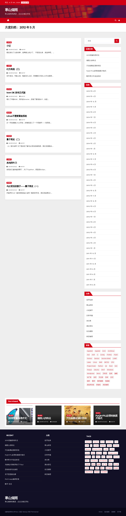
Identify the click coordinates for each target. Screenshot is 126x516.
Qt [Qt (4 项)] (106, 366)
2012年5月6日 (12, 143)
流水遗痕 (106, 512)
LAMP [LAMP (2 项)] (115, 358)
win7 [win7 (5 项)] (103, 370)
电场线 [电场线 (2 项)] (107, 381)
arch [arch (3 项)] (104, 351)
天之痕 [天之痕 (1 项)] (101, 377)
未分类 (88, 321)
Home (100, 512)
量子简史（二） (13, 139)
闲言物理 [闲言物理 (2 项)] (105, 385)
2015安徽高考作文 (93, 55)
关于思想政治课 (10, 474)
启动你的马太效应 (11, 469)
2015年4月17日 (44, 421)
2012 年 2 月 (91, 243)
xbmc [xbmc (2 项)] (98, 373)
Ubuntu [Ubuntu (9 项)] (96, 370)
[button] (115, 20)
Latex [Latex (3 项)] (89, 362)
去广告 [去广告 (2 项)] (89, 377)
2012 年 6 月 (91, 222)
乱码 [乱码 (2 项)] (110, 373)
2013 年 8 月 (91, 170)
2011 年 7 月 (90, 280)
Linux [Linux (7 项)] (95, 362)
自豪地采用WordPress (11, 512)
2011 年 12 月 (91, 253)
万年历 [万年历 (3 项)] (105, 373)
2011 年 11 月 (91, 259)
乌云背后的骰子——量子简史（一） (22, 186)
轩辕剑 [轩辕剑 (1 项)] (98, 385)
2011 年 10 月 (91, 264)
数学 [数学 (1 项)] (93, 381)
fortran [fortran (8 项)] (89, 358)
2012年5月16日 (13, 73)
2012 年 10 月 (91, 201)
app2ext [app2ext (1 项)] (90, 351)
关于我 (119, 512)
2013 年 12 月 (91, 154)
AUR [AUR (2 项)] (93, 354)
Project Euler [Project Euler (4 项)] (91, 366)
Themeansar (35, 512)
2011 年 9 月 (90, 269)
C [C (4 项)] (97, 354)
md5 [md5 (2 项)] (100, 362)
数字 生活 (8, 484)
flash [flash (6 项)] (116, 354)
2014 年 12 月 (91, 102)
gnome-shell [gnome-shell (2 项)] (106, 358)
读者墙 (113, 512)
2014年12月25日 (102, 421)
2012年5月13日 (13, 120)
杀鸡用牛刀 (11, 162)
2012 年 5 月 (91, 227)
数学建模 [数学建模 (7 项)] (100, 381)
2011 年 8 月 (90, 274)
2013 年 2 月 (91, 185)
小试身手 (9, 65)
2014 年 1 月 (90, 149)
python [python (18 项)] (100, 366)
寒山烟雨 (11, 10)
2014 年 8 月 (91, 112)
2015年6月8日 (14, 421)
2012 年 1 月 (90, 248)
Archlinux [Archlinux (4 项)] (111, 351)
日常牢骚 (9, 42)
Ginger (24, 421)
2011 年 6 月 (90, 285)
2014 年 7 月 (91, 117)
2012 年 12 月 (91, 191)
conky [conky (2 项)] (103, 354)
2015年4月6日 (72, 421)
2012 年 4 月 (91, 232)
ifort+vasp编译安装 (12, 479)
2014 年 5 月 (91, 128)
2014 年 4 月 (91, 133)
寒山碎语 (89, 305)
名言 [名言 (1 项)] (95, 377)
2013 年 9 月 (91, 164)
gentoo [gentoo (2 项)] (96, 358)
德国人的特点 (91, 60)
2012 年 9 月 (91, 206)
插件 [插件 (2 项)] (88, 381)
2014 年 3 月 (91, 138)
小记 (8, 45)
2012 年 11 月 (91, 196)
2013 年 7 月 (91, 175)
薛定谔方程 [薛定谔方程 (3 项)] (90, 385)
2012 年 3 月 (91, 238)
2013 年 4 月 (91, 180)
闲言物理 (9, 136)
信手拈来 (9, 89)
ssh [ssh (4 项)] (116, 366)
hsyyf (22, 49)
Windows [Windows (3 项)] (110, 370)
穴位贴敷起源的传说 (93, 66)
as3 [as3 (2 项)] (88, 354)
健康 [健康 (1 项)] (116, 373)
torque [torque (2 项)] (89, 370)
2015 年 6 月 (91, 91)
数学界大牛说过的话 (93, 76)
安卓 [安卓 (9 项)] (106, 377)
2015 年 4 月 (91, 96)
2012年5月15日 (13, 96)
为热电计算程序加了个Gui (14, 465)
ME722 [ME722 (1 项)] (106, 362)
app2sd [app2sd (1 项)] (97, 351)
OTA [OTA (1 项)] (112, 362)
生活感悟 (89, 331)
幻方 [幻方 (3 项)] (112, 377)
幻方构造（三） (13, 69)
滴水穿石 (9, 112)
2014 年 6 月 (91, 122)
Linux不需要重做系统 (16, 116)
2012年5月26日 (13, 49)
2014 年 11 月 (91, 107)
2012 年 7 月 (91, 217)
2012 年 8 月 (91, 211)
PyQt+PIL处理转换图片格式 (96, 71)
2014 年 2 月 (91, 143)
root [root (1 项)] (110, 366)
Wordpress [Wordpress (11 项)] (90, 373)
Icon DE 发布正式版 (15, 92)
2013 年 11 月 (91, 159)
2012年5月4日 (12, 190)
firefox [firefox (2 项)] (109, 354)
